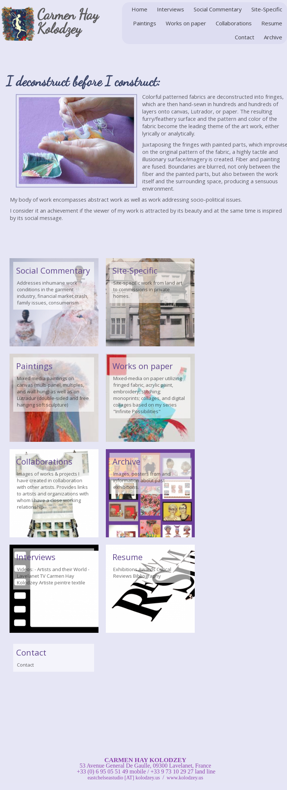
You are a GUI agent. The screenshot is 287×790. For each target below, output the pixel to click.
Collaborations (234, 23)
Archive (273, 37)
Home (139, 9)
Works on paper (186, 23)
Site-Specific (266, 9)
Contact (244, 37)
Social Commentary (218, 9)
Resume (271, 23)
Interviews (170, 9)
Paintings (144, 23)
